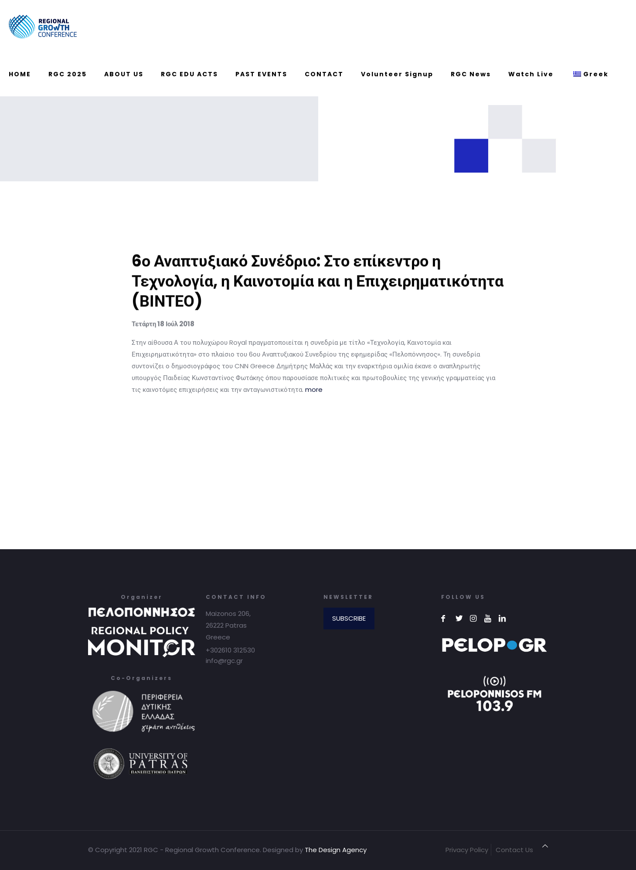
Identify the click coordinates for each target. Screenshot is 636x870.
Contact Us (514, 849)
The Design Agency (336, 849)
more (314, 389)
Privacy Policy (467, 849)
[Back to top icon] (545, 846)
